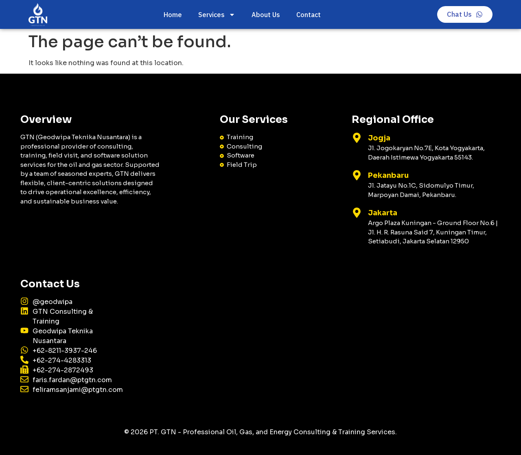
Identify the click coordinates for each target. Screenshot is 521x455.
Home (173, 15)
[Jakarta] (357, 213)
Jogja (379, 137)
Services (216, 14)
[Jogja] (357, 138)
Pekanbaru (388, 175)
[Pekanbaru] (357, 175)
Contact (308, 15)
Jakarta (382, 212)
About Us (266, 15)
